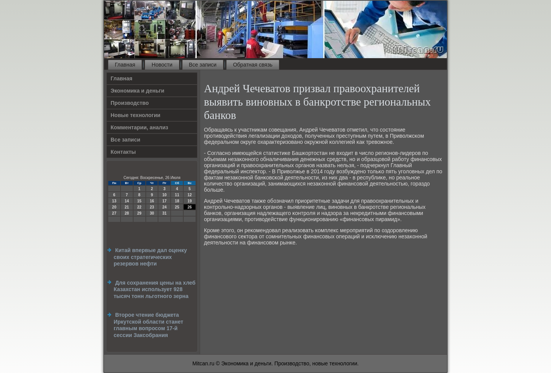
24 (164, 207)
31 (164, 213)
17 (164, 201)
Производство (130, 103)
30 (152, 213)
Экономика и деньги (137, 91)
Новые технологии (135, 115)
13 (114, 201)
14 (127, 201)
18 (177, 201)
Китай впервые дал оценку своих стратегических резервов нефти (150, 257)
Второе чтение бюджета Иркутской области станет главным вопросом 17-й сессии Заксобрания (148, 325)
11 (177, 195)
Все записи (203, 65)
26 (189, 207)
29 (139, 213)
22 (139, 207)
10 (164, 195)
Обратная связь (252, 65)
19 (189, 201)
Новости (162, 65)
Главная (125, 65)
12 (189, 195)
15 (139, 201)
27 (114, 213)
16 (152, 201)
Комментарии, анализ (139, 127)
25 (177, 207)
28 (127, 213)
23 (152, 207)
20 (114, 207)
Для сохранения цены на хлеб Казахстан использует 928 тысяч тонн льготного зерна (155, 289)
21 (127, 207)
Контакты (123, 152)
